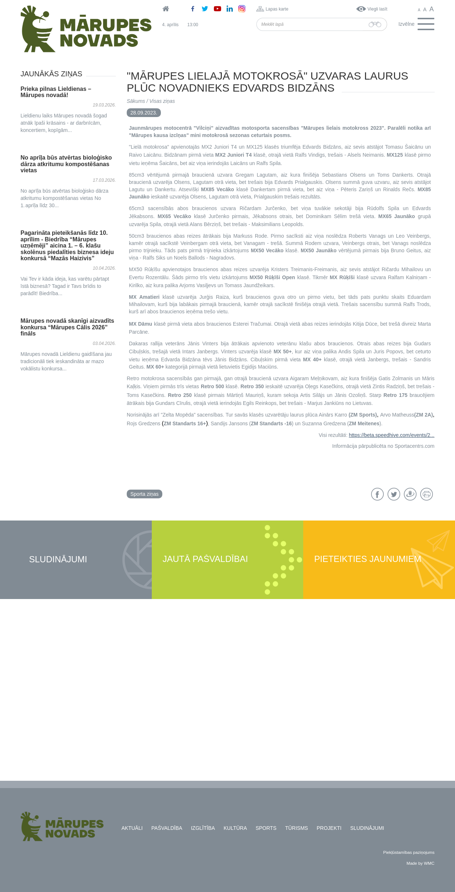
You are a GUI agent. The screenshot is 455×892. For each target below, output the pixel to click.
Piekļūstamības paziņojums (408, 852)
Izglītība (203, 828)
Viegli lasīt (377, 9)
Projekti (329, 828)
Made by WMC (420, 863)
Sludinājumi (58, 559)
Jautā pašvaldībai (205, 559)
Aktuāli (132, 828)
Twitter (393, 494)
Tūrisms (296, 828)
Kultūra (235, 828)
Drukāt (426, 494)
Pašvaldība (166, 828)
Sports (266, 828)
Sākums (136, 101)
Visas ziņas (162, 101)
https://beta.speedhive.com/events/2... (392, 435)
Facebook (377, 494)
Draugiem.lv (410, 494)
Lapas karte (276, 9)
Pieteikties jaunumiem (367, 559)
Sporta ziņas (144, 494)
